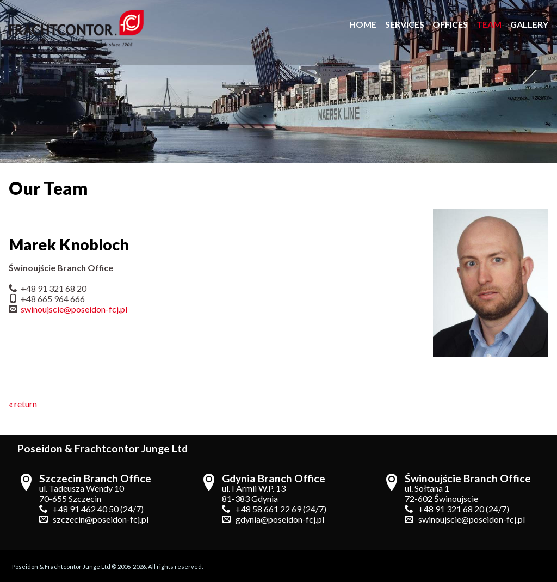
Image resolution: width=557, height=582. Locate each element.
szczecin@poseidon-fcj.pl (100, 519)
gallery (529, 24)
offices (450, 24)
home (362, 24)
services (404, 24)
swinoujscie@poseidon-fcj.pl (74, 309)
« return (23, 404)
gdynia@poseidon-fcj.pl (280, 519)
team (489, 24)
